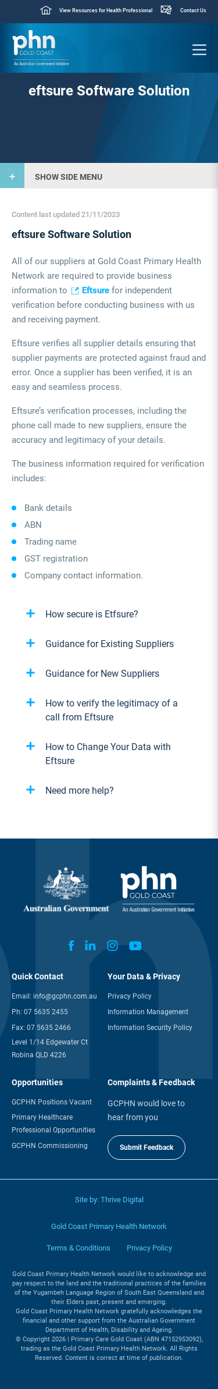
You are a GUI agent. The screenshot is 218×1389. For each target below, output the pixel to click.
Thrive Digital (122, 1199)
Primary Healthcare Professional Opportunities (53, 1123)
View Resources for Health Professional (105, 10)
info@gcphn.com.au (65, 996)
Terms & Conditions (78, 1248)
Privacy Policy (130, 996)
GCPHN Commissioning (50, 1146)
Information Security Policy (150, 1028)
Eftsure (95, 290)
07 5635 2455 (46, 1012)
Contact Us (193, 10)
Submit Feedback (146, 1147)
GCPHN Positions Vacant (52, 1102)
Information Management (148, 1012)
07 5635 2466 (49, 1028)
